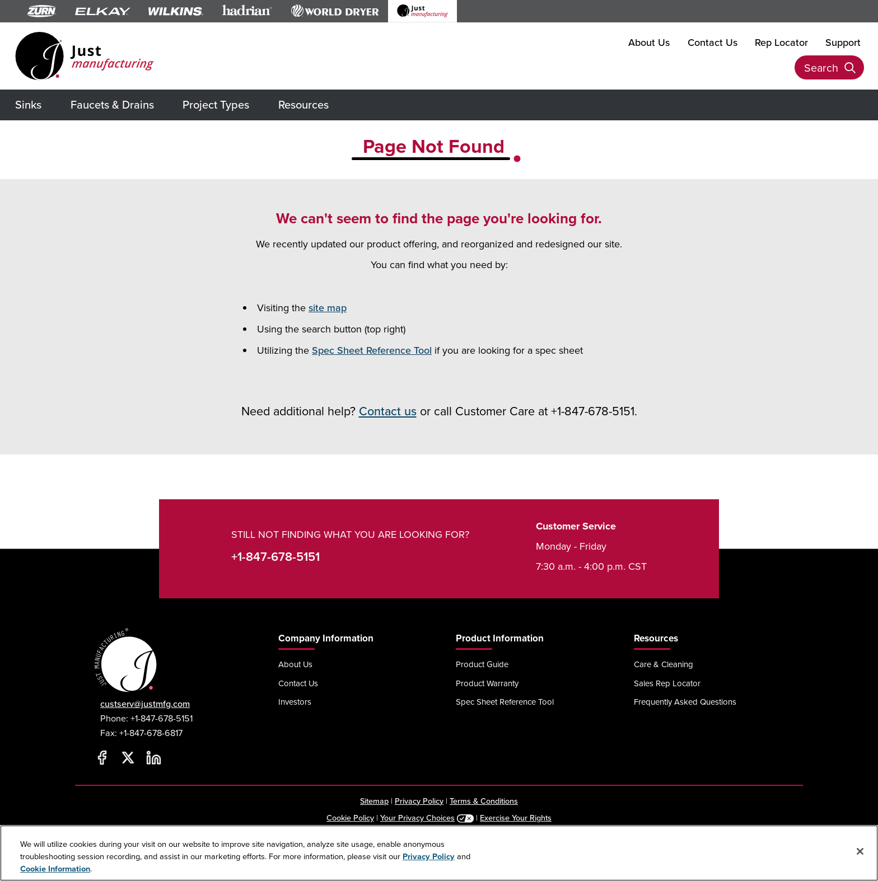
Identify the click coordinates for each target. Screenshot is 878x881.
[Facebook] (102, 758)
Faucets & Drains (112, 104)
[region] (439, 853)
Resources (303, 104)
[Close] (860, 851)
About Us (649, 42)
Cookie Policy (350, 817)
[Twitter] (128, 758)
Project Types (216, 104)
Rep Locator (781, 42)
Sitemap (374, 801)
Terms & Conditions (484, 801)
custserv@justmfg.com (145, 703)
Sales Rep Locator (667, 683)
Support (843, 42)
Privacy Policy (419, 801)
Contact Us (712, 42)
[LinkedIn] (153, 758)
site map (328, 308)
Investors (294, 701)
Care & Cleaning (663, 664)
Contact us (388, 410)
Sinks (28, 104)
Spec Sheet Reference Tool (372, 350)
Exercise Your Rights (516, 817)
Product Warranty (487, 683)
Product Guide (482, 664)
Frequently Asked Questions (685, 701)
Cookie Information (55, 868)
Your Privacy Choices (417, 817)
